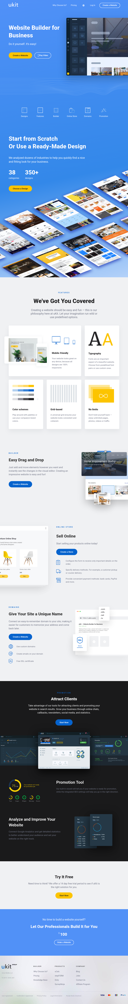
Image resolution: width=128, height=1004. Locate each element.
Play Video (43, 55)
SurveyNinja (60, 984)
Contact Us (80, 980)
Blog (78, 971)
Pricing (74, 5)
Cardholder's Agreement (25, 996)
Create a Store (66, 552)
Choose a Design (20, 188)
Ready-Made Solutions (73, 996)
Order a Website (64, 942)
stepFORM (59, 976)
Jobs (78, 976)
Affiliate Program (83, 984)
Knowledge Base (40, 980)
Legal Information (56, 996)
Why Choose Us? (60, 5)
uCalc (57, 971)
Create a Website (110, 5)
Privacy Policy (42, 996)
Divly (57, 980)
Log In (92, 5)
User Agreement (7, 996)
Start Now (64, 722)
